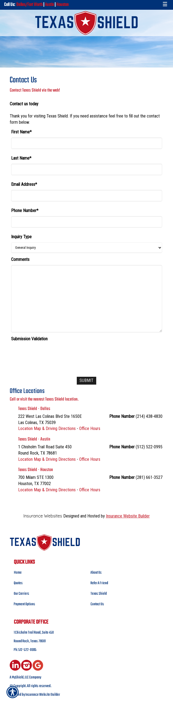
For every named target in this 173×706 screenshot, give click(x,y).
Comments (20, 259)
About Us (96, 573)
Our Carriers (21, 594)
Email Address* (24, 184)
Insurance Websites (42, 516)
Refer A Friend (99, 583)
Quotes (18, 583)
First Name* (21, 132)
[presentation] (52, 354)
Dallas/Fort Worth (29, 4)
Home (18, 573)
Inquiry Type (21, 236)
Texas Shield (99, 594)
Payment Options (24, 604)
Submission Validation (29, 338)
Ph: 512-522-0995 (25, 650)
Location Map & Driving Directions (47, 428)
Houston (62, 4)
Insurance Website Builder (128, 516)
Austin (49, 4)
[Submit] (86, 381)
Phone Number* (24, 210)
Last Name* (21, 158)
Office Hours (89, 428)
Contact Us (97, 604)
